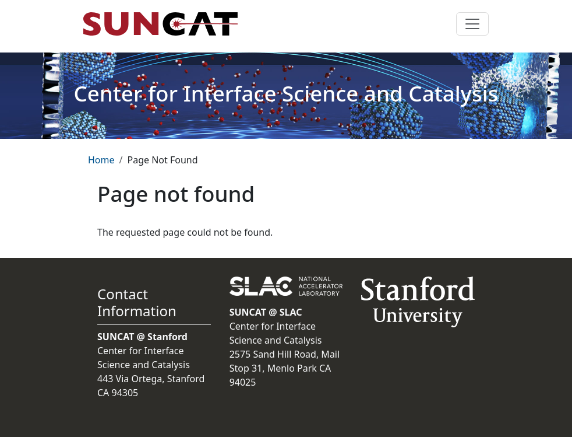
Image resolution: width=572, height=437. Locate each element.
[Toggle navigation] (472, 24)
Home (101, 159)
